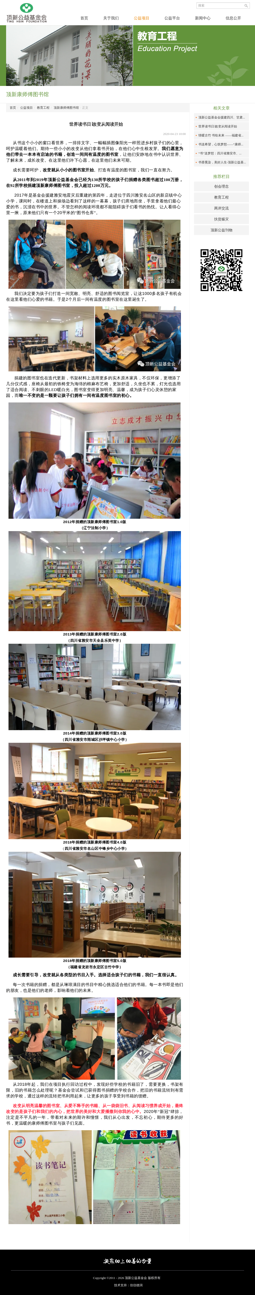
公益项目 (141, 18)
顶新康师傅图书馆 (66, 107)
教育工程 (43, 107)
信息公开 (233, 18)
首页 (84, 18)
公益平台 (172, 18)
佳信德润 (136, 1285)
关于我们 (111, 18)
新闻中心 (203, 18)
